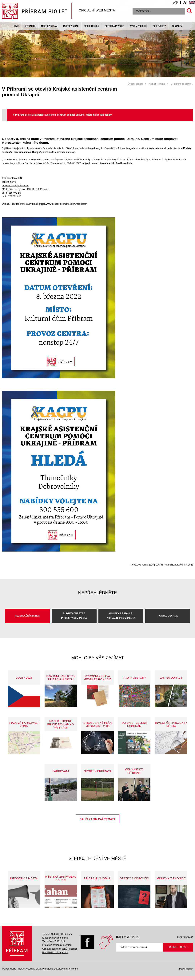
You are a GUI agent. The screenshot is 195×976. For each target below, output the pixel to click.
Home (16, 26)
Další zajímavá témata (97, 819)
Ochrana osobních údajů (54, 949)
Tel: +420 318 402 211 (53, 941)
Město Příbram (49, 26)
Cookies (73, 949)
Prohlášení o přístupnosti (55, 952)
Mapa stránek (186, 968)
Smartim (73, 968)
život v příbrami (138, 26)
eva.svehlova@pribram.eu (15, 185)
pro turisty (159, 26)
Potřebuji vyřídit (114, 26)
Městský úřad (70, 26)
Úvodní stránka (135, 84)
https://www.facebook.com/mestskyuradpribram (63, 204)
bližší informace (185, 937)
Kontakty (177, 26)
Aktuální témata (157, 84)
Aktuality (30, 26)
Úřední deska (91, 26)
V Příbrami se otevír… (182, 84)
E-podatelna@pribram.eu (55, 937)
